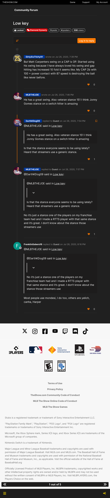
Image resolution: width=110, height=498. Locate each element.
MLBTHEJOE (32, 94)
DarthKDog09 (33, 121)
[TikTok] (85, 331)
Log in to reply (86, 40)
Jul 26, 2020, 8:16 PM (74, 244)
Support (85, 2)
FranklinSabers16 (33, 244)
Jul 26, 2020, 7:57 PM (73, 169)
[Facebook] (45, 331)
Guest (56, 121)
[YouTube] (55, 331)
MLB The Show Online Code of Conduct (55, 401)
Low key (56, 125)
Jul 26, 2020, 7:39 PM (66, 56)
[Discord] (75, 331)
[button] (4, 493)
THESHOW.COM (9, 2)
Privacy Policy (55, 389)
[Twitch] (65, 331)
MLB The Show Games (55, 406)
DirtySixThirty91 (34, 56)
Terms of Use (55, 383)
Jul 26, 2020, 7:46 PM (62, 94)
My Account (102, 2)
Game (72, 2)
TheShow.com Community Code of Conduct (55, 395)
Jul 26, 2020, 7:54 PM (74, 121)
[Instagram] (34, 331)
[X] (24, 331)
